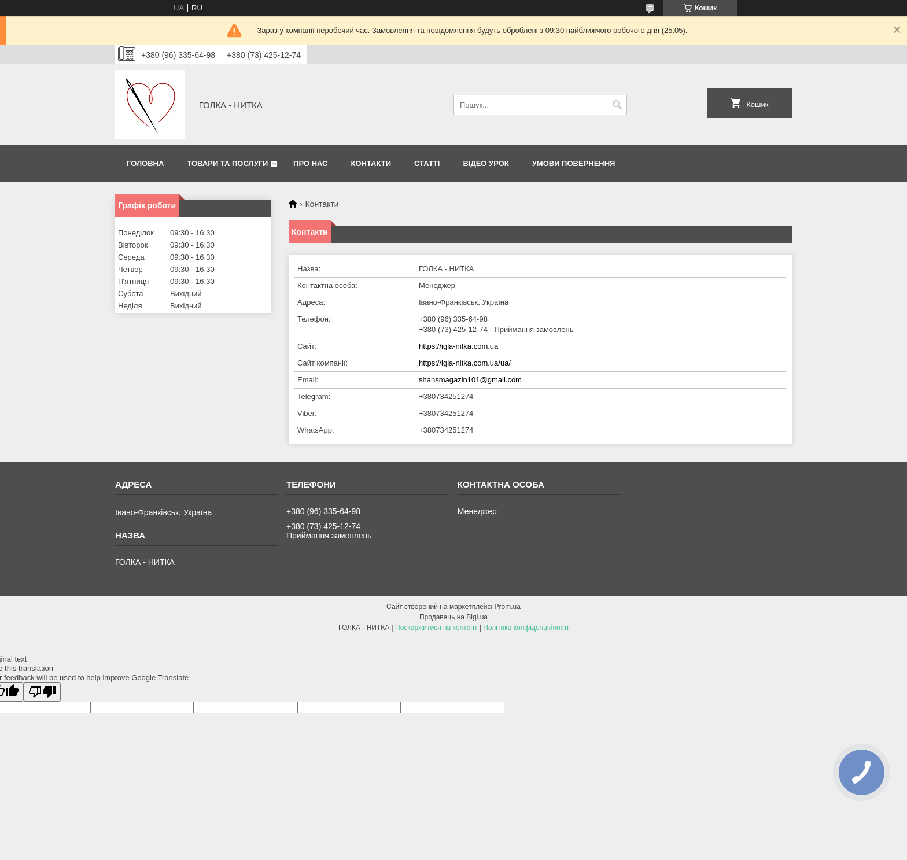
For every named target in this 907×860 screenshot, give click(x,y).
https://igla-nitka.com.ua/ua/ (465, 363)
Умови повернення (573, 163)
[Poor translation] (42, 692)
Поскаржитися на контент (436, 627)
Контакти (371, 163)
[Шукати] (617, 105)
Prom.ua (508, 607)
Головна (145, 163)
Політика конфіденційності (526, 627)
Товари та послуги (227, 163)
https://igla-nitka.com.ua (458, 346)
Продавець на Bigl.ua (453, 617)
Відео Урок (485, 163)
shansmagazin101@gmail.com (470, 379)
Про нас (310, 163)
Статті (427, 163)
